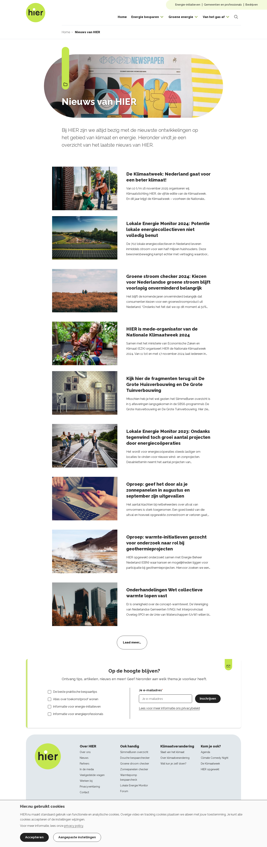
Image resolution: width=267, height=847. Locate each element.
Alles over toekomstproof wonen (75, 699)
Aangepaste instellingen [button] (77, 837)
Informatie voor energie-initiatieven (77, 706)
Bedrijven (251, 4)
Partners (84, 763)
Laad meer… (132, 642)
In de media (87, 769)
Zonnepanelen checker (134, 769)
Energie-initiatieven (187, 4)
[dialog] (133, 823)
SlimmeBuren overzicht (134, 752)
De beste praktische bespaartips (75, 692)
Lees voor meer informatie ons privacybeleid (169, 708)
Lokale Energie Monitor (134, 785)
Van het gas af (214, 17)
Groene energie (181, 17)
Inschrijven (208, 698)
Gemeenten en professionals (223, 4)
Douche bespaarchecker (135, 757)
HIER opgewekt (210, 769)
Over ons (85, 752)
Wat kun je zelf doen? (173, 763)
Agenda (205, 752)
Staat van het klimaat (172, 752)
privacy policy (73, 826)
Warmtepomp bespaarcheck (128, 777)
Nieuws (84, 757)
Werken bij (86, 780)
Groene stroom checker (134, 763)
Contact (84, 792)
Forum (124, 791)
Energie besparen (145, 17)
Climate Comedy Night (214, 757)
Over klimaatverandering (174, 757)
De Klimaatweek (210, 763)
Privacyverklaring (90, 786)
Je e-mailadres (150, 690)
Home (122, 17)
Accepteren (34, 837)
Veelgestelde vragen (92, 775)
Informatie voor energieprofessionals (78, 714)
